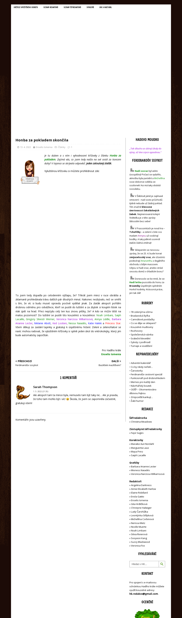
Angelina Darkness (141, 408)
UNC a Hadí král (117, 8)
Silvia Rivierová (139, 458)
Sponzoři (100, 8)
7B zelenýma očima (141, 235)
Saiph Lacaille (138, 379)
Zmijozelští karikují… (142, 320)
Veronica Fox (138, 469)
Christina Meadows (141, 345)
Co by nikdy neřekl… (142, 290)
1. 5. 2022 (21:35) (40, 305)
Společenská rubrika (142, 258)
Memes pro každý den (143, 305)
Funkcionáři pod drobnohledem (148, 302)
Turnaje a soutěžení (141, 269)
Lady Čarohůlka (139, 435)
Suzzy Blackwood (140, 465)
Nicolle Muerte (138, 450)
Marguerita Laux (140, 371)
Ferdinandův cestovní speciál (146, 298)
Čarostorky (137, 294)
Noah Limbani (138, 454)
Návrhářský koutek (141, 309)
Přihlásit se (135, 595)
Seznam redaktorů (56, 8)
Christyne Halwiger (141, 431)
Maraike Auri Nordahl (142, 367)
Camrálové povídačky (143, 243)
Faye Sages (137, 356)
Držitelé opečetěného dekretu (28, 8)
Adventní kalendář (141, 286)
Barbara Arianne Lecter (143, 390)
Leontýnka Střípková (142, 439)
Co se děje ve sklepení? (143, 247)
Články (61, 70)
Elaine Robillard (139, 416)
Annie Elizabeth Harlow (143, 412)
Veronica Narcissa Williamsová (147, 397)
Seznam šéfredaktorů (80, 8)
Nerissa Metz (138, 446)
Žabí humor (137, 324)
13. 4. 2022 (25, 70)
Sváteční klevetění (140, 262)
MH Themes (65, 610)
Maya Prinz (137, 375)
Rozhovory (137, 254)
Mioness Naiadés (140, 394)
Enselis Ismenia (44, 70)
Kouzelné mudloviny (142, 250)
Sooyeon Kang (139, 461)
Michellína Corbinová (142, 443)
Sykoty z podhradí (140, 265)
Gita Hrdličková (139, 427)
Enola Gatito (137, 420)
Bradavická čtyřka (140, 239)
